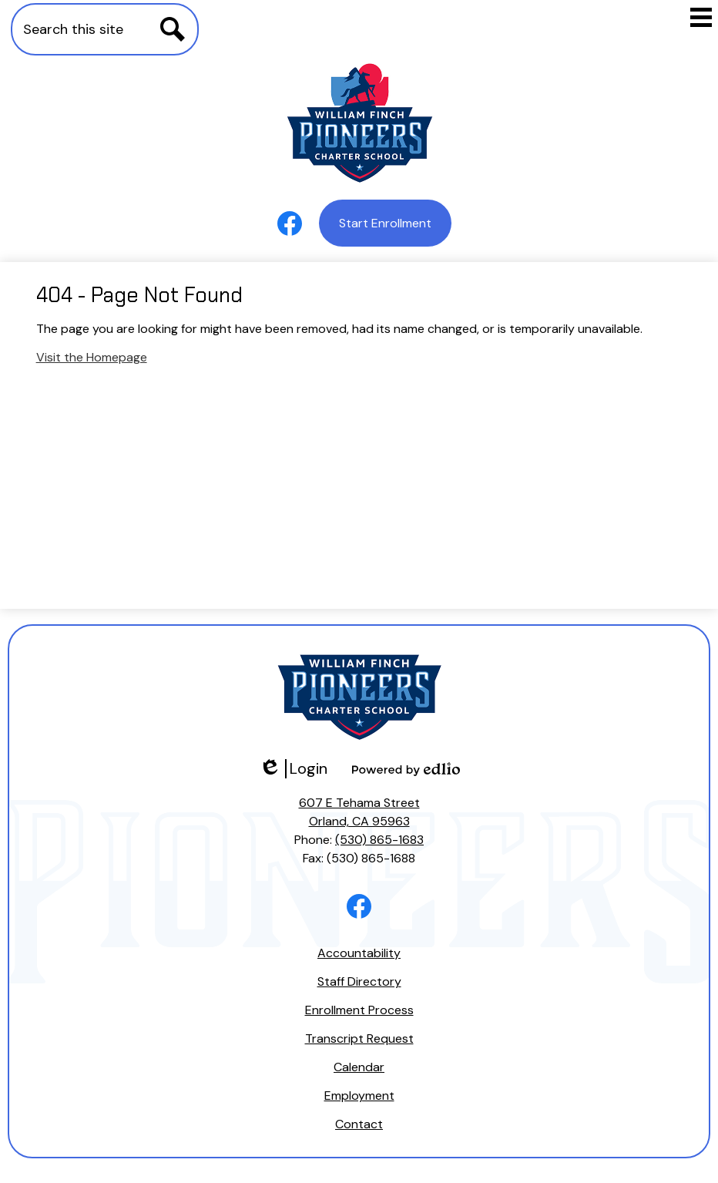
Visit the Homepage (91, 357)
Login (293, 768)
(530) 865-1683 (379, 840)
